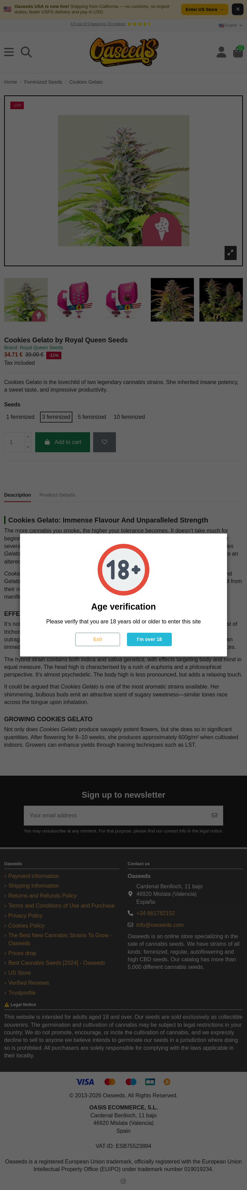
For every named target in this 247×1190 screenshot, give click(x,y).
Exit (97, 639)
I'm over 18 (149, 639)
